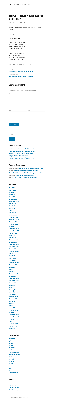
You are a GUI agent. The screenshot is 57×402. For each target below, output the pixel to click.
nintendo (11, 361)
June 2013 (12, 328)
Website (10, 117)
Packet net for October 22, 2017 (25, 175)
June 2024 (12, 197)
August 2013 (13, 326)
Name (10, 110)
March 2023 (12, 213)
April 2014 (12, 321)
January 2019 (13, 276)
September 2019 (14, 262)
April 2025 (12, 188)
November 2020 (14, 247)
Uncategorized (13, 372)
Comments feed (14, 387)
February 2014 (13, 324)
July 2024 (12, 194)
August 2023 (13, 204)
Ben (11, 22)
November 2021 (14, 231)
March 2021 (12, 237)
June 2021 (12, 235)
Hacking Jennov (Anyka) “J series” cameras (22, 151)
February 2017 (13, 310)
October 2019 (13, 260)
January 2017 (13, 312)
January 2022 (13, 226)
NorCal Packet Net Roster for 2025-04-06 (21, 149)
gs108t (11, 343)
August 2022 (13, 222)
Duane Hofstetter (14, 173)
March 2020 (12, 258)
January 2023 (13, 215)
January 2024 (13, 199)
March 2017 (12, 308)
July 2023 (12, 206)
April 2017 (12, 305)
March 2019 (12, 271)
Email (29, 110)
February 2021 (13, 240)
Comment (11, 93)
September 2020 (14, 251)
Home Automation (14, 354)
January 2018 (13, 290)
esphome (12, 338)
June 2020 (12, 256)
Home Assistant (14, 352)
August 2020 (13, 253)
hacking (11, 345)
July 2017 (12, 301)
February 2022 (13, 224)
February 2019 (13, 274)
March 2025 (12, 190)
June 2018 (12, 285)
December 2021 (14, 228)
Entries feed (12, 385)
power (11, 366)
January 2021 (13, 242)
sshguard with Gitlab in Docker (18, 156)
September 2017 (14, 296)
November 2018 (14, 281)
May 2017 (12, 303)
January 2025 (13, 192)
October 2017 (13, 294)
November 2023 (14, 201)
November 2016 (14, 317)
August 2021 (13, 233)
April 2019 (12, 269)
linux (10, 357)
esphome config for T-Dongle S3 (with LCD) (32, 168)
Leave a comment (28, 22)
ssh (10, 368)
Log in (11, 383)
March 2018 (12, 287)
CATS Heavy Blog (14, 4)
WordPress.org (13, 390)
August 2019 (13, 265)
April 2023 (12, 210)
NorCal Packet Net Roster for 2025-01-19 (21, 153)
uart (10, 370)
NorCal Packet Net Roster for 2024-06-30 (21, 158)
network (11, 359)
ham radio (27, 64)
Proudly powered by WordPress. (22, 397)
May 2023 (12, 208)
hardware (12, 350)
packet (30, 64)
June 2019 (12, 267)
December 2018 (14, 278)
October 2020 (13, 249)
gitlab (10, 341)
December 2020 (14, 244)
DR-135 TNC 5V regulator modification (33, 173)
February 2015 (13, 319)
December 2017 (14, 292)
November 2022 (14, 219)
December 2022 (14, 217)
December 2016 (14, 314)
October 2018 (13, 283)
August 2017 (13, 299)
